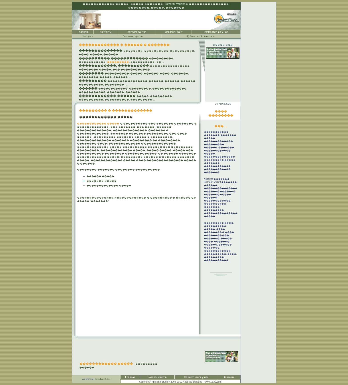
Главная (83, 32)
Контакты (105, 32)
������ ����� (100, 176)
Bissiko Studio (102, 379)
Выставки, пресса (133, 36)
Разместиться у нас (216, 32)
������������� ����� (109, 185)
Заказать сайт (173, 32)
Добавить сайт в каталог (201, 36)
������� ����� (102, 181)
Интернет (88, 36)
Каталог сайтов (137, 32)
